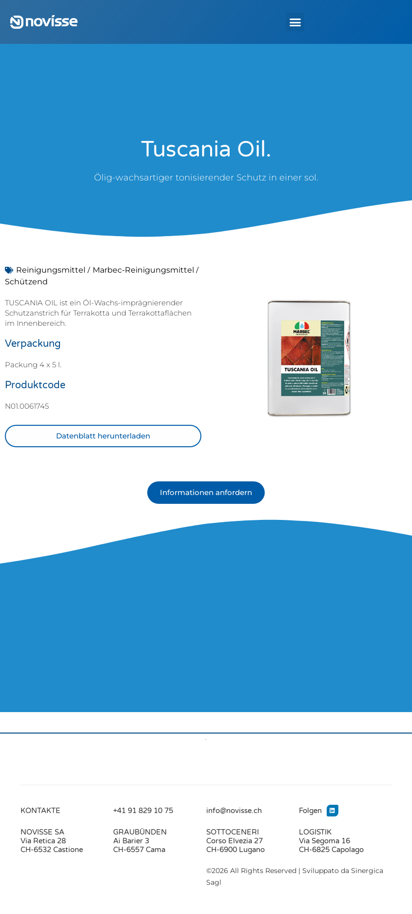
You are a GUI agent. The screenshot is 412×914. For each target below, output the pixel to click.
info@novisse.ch (234, 810)
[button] (295, 22)
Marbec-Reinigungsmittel (143, 270)
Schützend (26, 281)
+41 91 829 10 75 (143, 810)
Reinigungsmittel (50, 270)
